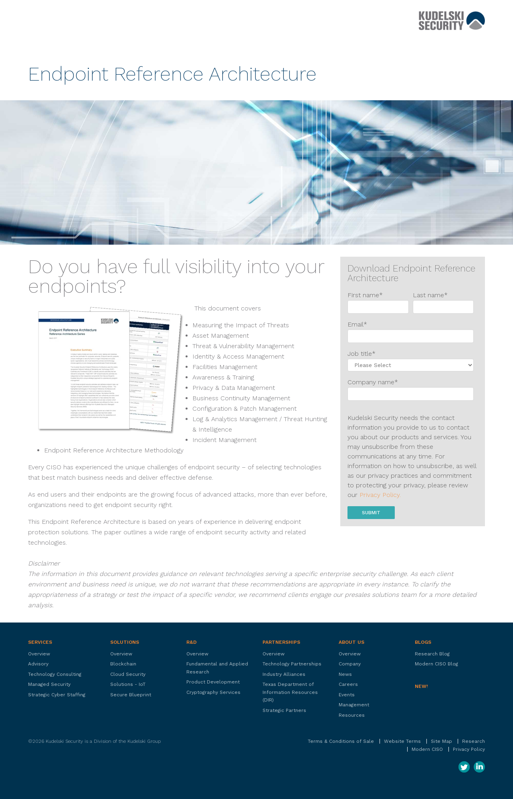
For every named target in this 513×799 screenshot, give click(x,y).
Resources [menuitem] (352, 715)
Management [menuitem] (354, 705)
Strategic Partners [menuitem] (284, 710)
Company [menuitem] (350, 664)
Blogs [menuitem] (423, 642)
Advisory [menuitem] (38, 664)
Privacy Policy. (380, 495)
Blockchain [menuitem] (123, 664)
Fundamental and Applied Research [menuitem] (217, 668)
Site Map (441, 741)
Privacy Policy (469, 749)
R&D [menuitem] (191, 642)
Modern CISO (427, 749)
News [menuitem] (345, 674)
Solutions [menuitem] (124, 642)
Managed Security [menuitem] (49, 684)
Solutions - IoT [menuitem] (127, 684)
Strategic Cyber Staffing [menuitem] (56, 695)
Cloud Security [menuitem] (127, 674)
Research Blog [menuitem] (432, 654)
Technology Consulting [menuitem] (54, 674)
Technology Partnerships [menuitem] (292, 664)
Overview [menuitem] (39, 654)
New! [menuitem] (421, 686)
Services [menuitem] (40, 642)
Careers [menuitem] (348, 684)
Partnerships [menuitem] (281, 642)
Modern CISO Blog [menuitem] (436, 664)
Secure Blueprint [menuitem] (130, 695)
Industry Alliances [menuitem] (284, 674)
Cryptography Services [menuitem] (213, 692)
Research (473, 741)
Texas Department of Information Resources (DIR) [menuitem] (290, 692)
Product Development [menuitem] (213, 682)
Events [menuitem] (347, 695)
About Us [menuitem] (351, 642)
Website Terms (402, 741)
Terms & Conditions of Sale (341, 741)
